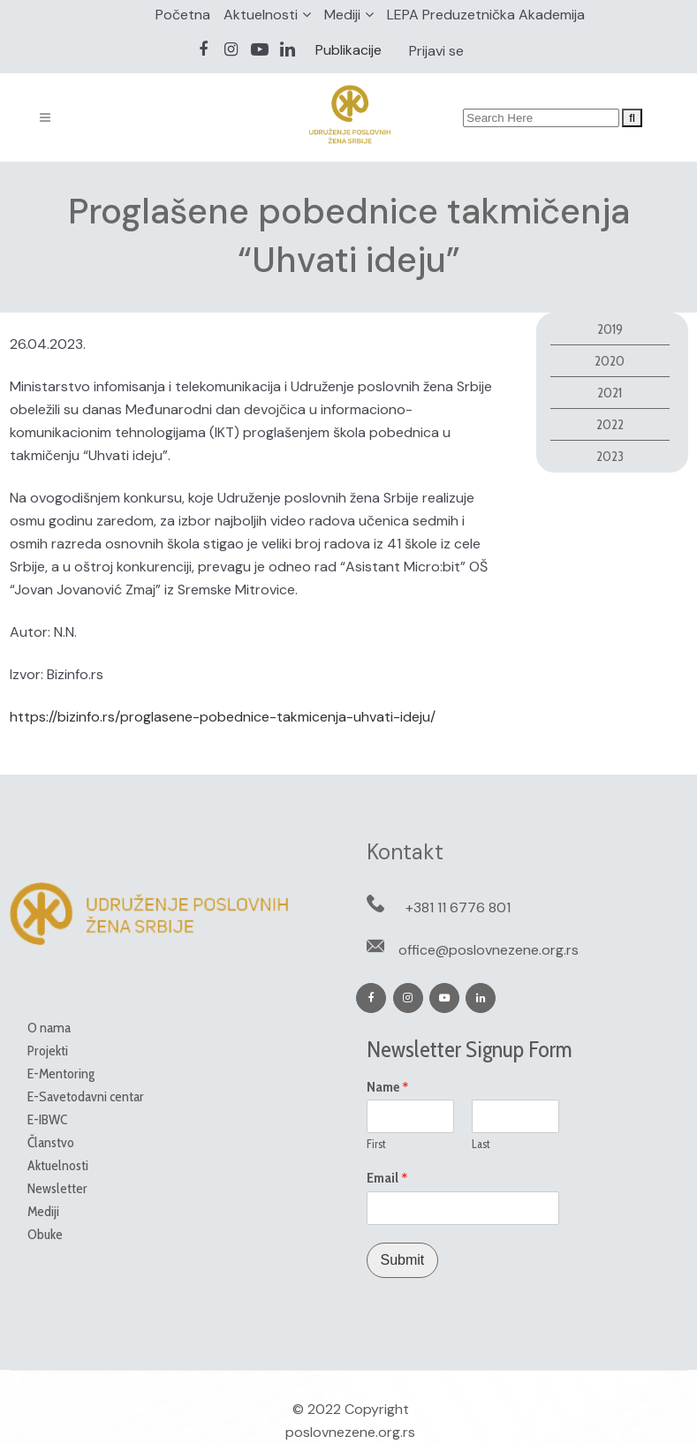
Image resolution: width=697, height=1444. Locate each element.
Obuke (45, 1234)
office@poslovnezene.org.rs (488, 950)
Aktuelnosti (260, 14)
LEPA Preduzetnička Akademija (486, 14)
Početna (182, 14)
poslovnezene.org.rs (350, 1432)
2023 (610, 456)
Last (481, 1144)
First (376, 1144)
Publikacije (348, 50)
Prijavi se (436, 51)
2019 (610, 329)
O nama (49, 1027)
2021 (609, 392)
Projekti (47, 1050)
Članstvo (50, 1142)
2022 (610, 424)
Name (388, 1087)
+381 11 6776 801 (458, 907)
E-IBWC (47, 1119)
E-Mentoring (61, 1073)
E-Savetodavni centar (85, 1096)
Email (387, 1178)
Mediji (342, 14)
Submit (403, 1259)
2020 (610, 360)
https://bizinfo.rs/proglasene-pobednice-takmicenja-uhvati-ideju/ (223, 716)
